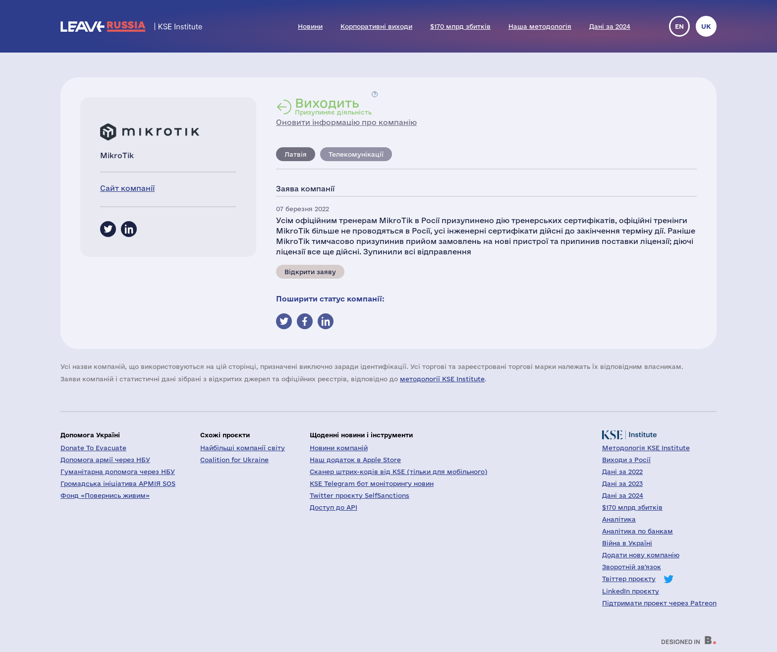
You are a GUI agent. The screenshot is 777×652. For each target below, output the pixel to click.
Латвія (295, 154)
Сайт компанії (127, 188)
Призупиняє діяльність (333, 106)
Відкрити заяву (310, 271)
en (679, 26)
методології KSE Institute (442, 378)
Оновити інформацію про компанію (346, 122)
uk (706, 26)
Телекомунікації (356, 154)
